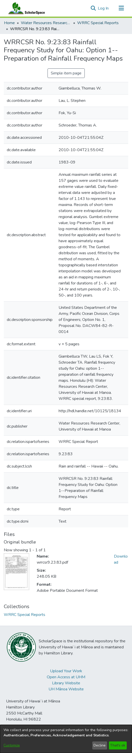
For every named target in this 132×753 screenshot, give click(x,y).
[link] (24, 614)
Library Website (66, 683)
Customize (12, 745)
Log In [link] (103, 8)
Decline (100, 745)
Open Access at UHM (66, 677)
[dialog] (66, 739)
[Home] (25, 8)
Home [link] (9, 23)
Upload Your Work (66, 671)
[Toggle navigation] (121, 8)
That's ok (117, 745)
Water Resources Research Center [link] (46, 23)
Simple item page (66, 73)
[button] (93, 8)
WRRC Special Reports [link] (98, 23)
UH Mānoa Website (66, 689)
